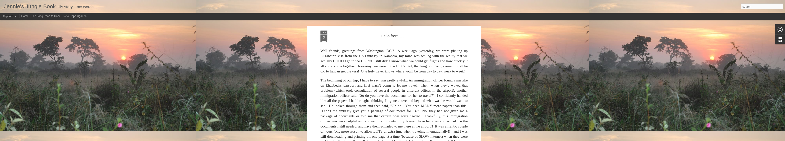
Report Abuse (416, 139)
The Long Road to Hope (46, 16)
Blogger (404, 139)
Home (24, 16)
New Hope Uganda (75, 16)
